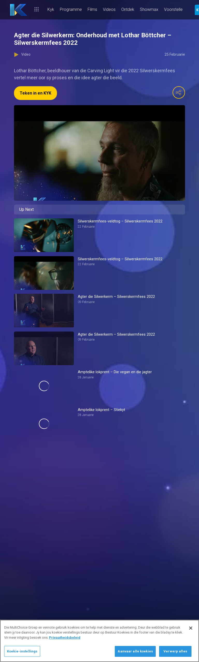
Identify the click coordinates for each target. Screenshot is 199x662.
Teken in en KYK (35, 93)
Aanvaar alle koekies (135, 651)
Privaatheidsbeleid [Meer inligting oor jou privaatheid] (64, 637)
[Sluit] (190, 628)
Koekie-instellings (22, 651)
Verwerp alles (175, 651)
